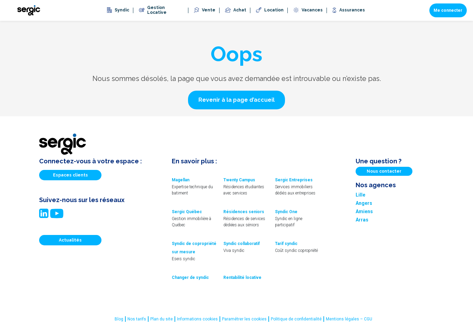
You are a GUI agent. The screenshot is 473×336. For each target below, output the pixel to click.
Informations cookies (197, 319)
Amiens (364, 211)
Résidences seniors (243, 211)
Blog (119, 319)
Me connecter (448, 10)
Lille (360, 195)
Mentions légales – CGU (349, 319)
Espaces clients (70, 175)
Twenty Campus (239, 180)
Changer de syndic (190, 277)
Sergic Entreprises (294, 180)
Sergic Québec (187, 211)
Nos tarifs (136, 319)
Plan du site (161, 319)
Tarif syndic (286, 243)
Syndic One (286, 211)
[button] (236, 100)
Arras (362, 220)
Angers (364, 203)
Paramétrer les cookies (244, 319)
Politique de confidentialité (296, 319)
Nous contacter (384, 171)
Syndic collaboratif (241, 243)
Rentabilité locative (242, 277)
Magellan (180, 180)
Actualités (70, 240)
